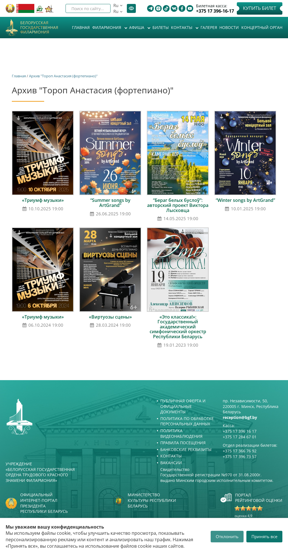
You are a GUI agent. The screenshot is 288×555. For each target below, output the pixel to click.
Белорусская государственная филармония (39, 28)
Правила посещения (183, 442)
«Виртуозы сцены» (110, 317)
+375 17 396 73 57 (239, 456)
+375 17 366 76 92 (239, 451)
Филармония (107, 27)
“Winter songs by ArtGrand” (245, 200)
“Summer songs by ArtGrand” (110, 202)
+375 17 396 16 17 (239, 431)
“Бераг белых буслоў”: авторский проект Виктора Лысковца (177, 205)
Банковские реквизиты (186, 449)
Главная (81, 27)
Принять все (264, 536)
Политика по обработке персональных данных (187, 421)
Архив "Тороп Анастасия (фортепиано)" (63, 75)
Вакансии (171, 462)
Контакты (182, 27)
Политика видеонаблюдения (181, 433)
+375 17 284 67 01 (239, 436)
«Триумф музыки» (43, 200)
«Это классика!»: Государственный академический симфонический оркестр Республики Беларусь (178, 327)
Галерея (209, 27)
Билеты (160, 27)
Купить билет (259, 8)
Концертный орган (261, 27)
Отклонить (227, 536)
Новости (229, 27)
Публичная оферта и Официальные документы (183, 406)
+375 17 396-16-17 (215, 11)
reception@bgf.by (240, 417)
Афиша (137, 27)
